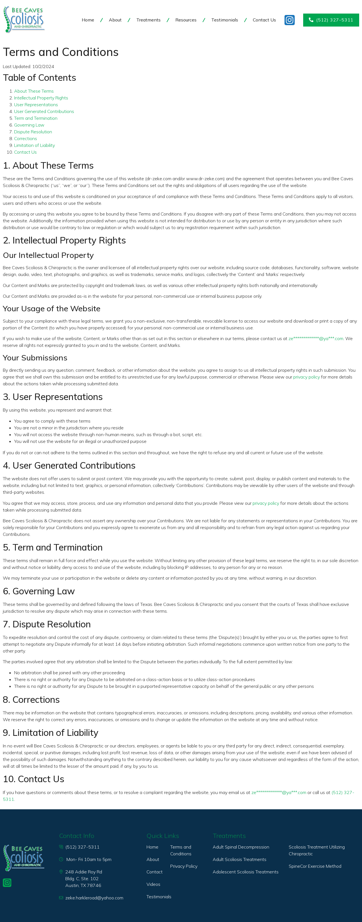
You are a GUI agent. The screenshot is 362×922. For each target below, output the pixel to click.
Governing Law (29, 125)
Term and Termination (35, 118)
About (115, 20)
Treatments (148, 20)
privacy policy (306, 377)
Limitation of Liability (34, 145)
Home (88, 20)
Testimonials (224, 20)
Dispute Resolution (33, 131)
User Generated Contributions (44, 111)
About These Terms (34, 91)
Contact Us (264, 20)
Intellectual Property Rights (41, 98)
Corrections (25, 138)
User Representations (36, 104)
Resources (186, 20)
